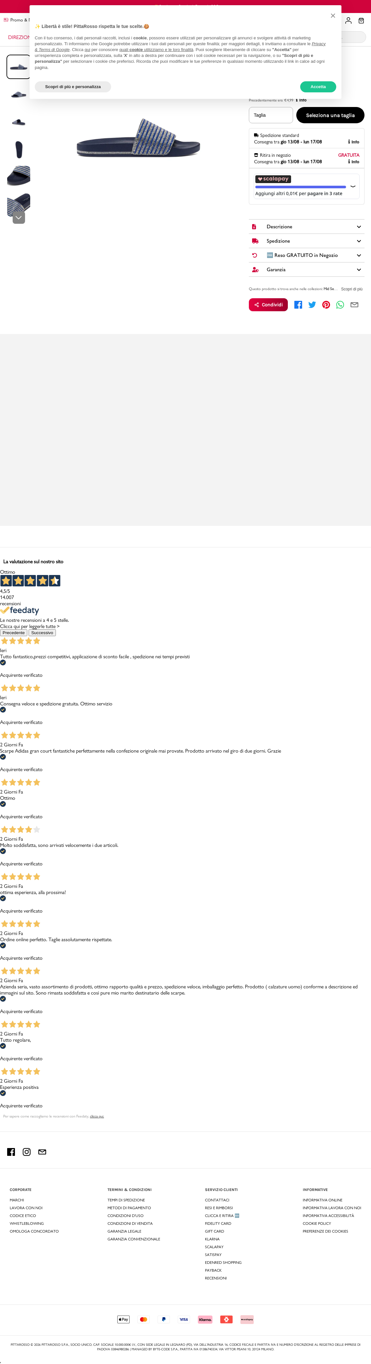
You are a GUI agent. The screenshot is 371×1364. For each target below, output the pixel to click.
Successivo (42, 632)
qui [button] (87, 49)
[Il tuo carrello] (361, 21)
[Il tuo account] (348, 20)
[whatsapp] (340, 305)
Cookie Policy (317, 1223)
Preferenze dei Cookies (325, 1231)
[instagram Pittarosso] (27, 1154)
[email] (354, 305)
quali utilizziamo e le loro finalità (156, 49)
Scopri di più (352, 289)
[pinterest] (326, 305)
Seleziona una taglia (330, 115)
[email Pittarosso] (42, 1154)
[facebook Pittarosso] (11, 1154)
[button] (333, 15)
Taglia (260, 115)
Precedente (14, 632)
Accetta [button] (318, 86)
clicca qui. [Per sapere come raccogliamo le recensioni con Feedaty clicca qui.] (97, 1116)
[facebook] (298, 305)
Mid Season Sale (336, 289)
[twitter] (312, 305)
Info (353, 142)
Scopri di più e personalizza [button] (73, 86)
